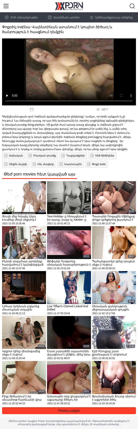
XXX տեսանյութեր (21, 17)
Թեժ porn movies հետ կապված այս (39, 174)
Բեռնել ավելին (69, 410)
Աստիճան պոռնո (64, 17)
